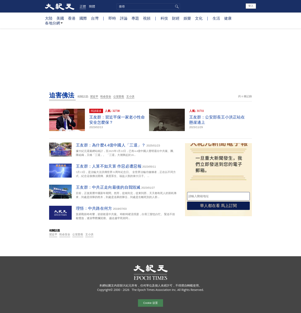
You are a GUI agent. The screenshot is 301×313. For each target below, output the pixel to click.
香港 (71, 18)
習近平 (94, 96)
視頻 (146, 18)
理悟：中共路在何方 (94, 208)
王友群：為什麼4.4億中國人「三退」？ (110, 145)
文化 (199, 18)
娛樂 (187, 18)
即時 (112, 18)
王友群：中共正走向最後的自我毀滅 (108, 187)
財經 (176, 18)
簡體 (92, 6)
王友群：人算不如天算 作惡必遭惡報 (109, 166)
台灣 (94, 18)
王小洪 (130, 96)
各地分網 (54, 24)
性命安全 (105, 96)
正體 (83, 6)
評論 (124, 18)
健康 (228, 18)
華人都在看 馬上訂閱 (218, 205)
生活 (216, 18)
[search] (148, 6)
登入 (250, 5)
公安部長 (118, 96)
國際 (83, 18)
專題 (135, 18)
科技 (164, 18)
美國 (60, 18)
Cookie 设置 (150, 302)
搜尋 (176, 6)
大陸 (48, 18)
